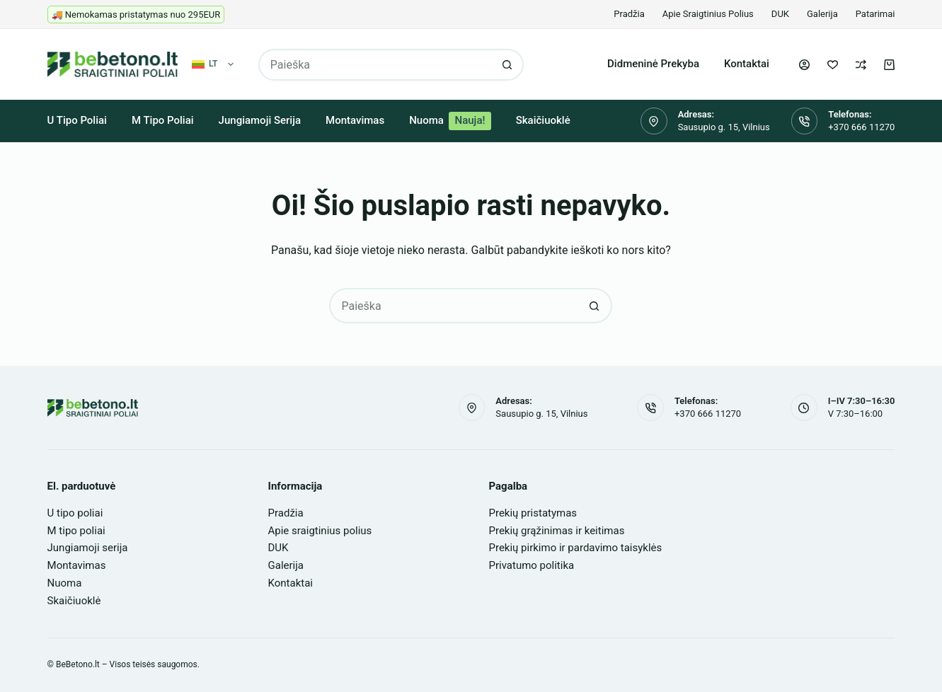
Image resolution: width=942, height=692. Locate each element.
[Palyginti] (861, 64)
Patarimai (875, 13)
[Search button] (508, 65)
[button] (213, 64)
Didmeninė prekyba (653, 63)
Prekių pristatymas (532, 513)
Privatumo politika (531, 565)
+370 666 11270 (861, 127)
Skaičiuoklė (543, 120)
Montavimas (355, 120)
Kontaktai (746, 63)
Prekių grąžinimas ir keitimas (556, 530)
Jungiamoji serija (260, 120)
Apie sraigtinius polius (708, 13)
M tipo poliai (163, 120)
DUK (780, 13)
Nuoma (450, 121)
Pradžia (629, 13)
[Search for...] (375, 65)
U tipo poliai (77, 120)
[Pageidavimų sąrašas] (832, 64)
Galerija (822, 13)
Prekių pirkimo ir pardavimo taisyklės (575, 547)
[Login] (804, 64)
